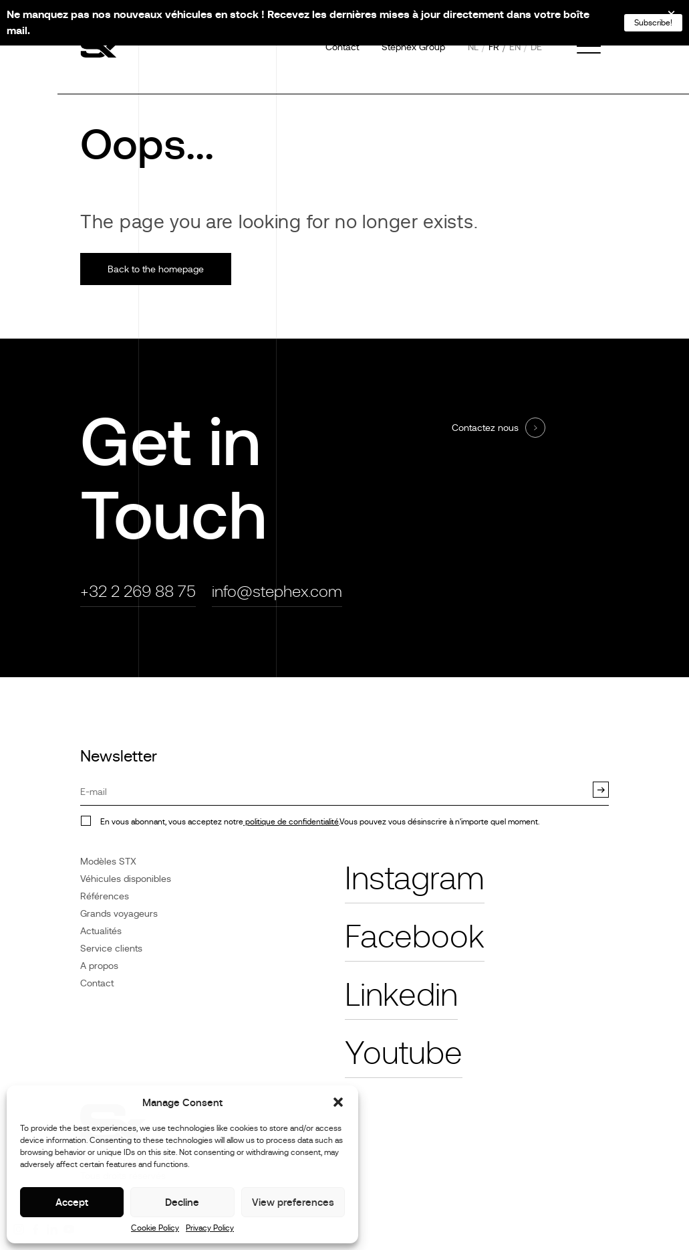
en (515, 46)
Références (104, 896)
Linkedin (401, 995)
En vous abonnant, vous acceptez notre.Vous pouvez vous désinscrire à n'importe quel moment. (319, 821)
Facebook (415, 937)
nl (473, 46)
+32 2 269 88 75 (138, 591)
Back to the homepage (156, 269)
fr (494, 46)
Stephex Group (413, 46)
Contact (342, 46)
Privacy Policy (210, 1228)
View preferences (293, 1202)
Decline (182, 1202)
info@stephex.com (277, 591)
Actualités (101, 930)
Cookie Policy (155, 1228)
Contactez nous (485, 427)
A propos (99, 965)
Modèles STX (108, 861)
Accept (71, 1202)
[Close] (662, 19)
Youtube (403, 1053)
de (536, 46)
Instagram (415, 879)
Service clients (111, 948)
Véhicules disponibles (125, 878)
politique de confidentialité (291, 821)
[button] (338, 1102)
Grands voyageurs (119, 913)
